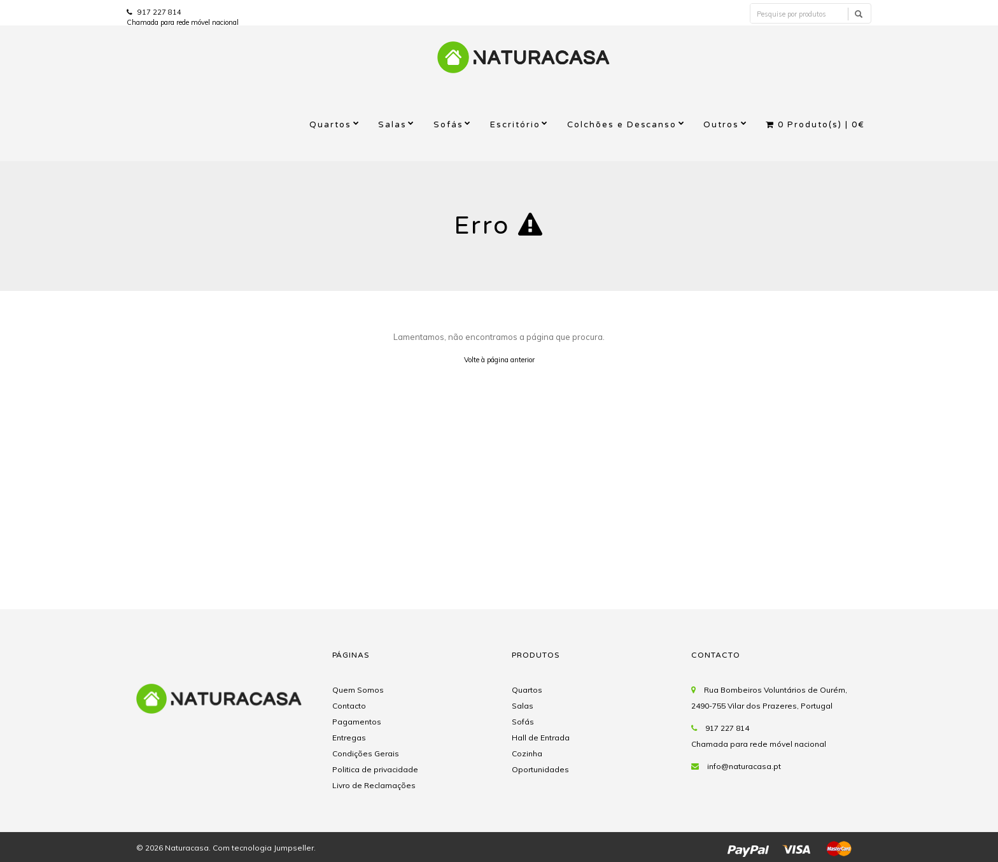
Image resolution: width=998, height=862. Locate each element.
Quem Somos (358, 690)
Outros (721, 125)
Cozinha (527, 753)
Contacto (349, 705)
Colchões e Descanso (622, 125)
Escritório (515, 125)
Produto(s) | (815, 125)
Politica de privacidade (375, 769)
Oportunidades (540, 769)
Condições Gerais (365, 753)
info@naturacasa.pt (744, 766)
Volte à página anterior (499, 359)
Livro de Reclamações (374, 785)
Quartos (330, 125)
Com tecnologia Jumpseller (263, 847)
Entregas (349, 737)
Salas (392, 125)
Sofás (448, 125)
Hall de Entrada (541, 737)
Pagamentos (356, 721)
